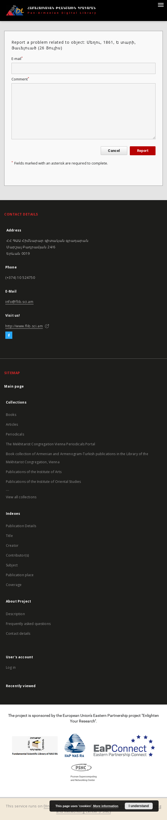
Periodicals (15, 434)
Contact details (18, 633)
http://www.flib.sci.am (24, 326)
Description (15, 613)
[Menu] (161, 4)
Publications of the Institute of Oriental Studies (43, 481)
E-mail (17, 58)
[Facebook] (8, 335)
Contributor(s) (17, 555)
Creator (12, 545)
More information (105, 806)
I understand (139, 806)
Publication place (20, 575)
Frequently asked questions (28, 623)
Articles (12, 424)
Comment (20, 79)
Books (11, 414)
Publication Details (21, 525)
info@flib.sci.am (19, 301)
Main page (14, 386)
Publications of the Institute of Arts (34, 471)
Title (9, 535)
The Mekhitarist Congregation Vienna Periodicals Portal (50, 444)
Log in (11, 667)
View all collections (21, 497)
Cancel (114, 151)
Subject (12, 565)
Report (142, 151)
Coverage (14, 584)
